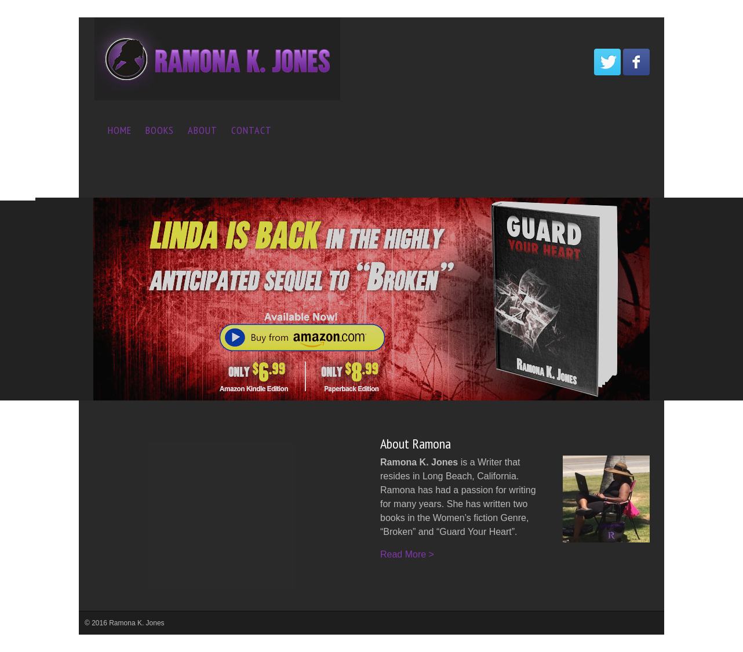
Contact (251, 130)
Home (120, 130)
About (202, 130)
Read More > (407, 554)
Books (159, 130)
